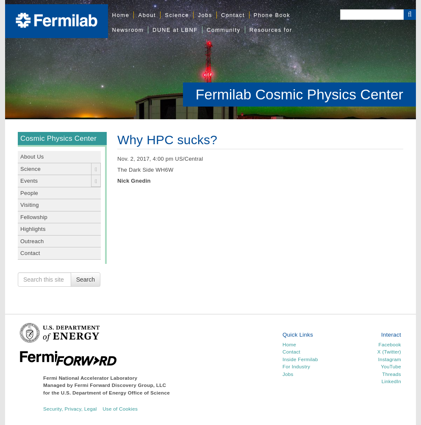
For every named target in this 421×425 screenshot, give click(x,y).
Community (224, 30)
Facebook (390, 344)
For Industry (296, 366)
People (29, 193)
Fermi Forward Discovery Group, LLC (120, 385)
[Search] (372, 14)
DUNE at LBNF (175, 30)
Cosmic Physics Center (58, 138)
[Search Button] (410, 14)
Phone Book (272, 15)
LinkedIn (391, 381)
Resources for (270, 30)
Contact (233, 15)
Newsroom (128, 30)
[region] (210, 59)
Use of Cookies (120, 408)
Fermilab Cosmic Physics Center (299, 94)
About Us (32, 157)
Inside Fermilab (300, 359)
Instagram (389, 359)
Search (85, 279)
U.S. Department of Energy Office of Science (115, 392)
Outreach (32, 241)
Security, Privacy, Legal (70, 408)
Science (177, 15)
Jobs (205, 15)
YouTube (391, 366)
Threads (391, 374)
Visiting (29, 205)
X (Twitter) (389, 351)
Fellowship (33, 217)
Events (29, 181)
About (147, 15)
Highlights (33, 229)
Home (121, 15)
